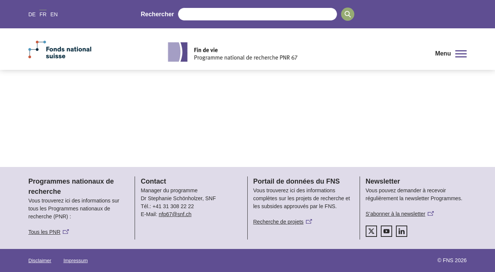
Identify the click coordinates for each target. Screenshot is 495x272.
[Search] (347, 14)
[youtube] (386, 231)
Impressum (76, 260)
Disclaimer (39, 260)
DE (32, 14)
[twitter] (371, 231)
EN (53, 14)
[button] (451, 53)
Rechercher (157, 14)
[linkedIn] (401, 231)
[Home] (294, 51)
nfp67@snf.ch (175, 214)
